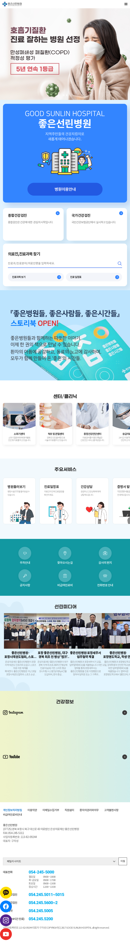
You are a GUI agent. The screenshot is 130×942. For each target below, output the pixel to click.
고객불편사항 (111, 810)
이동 (123, 861)
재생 (67, 95)
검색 (119, 263)
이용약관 (32, 810)
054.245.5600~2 (43, 903)
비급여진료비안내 (12, 814)
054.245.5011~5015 (46, 895)
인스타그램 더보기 (124, 712)
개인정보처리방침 (12, 810)
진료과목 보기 (18, 277)
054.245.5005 (41, 911)
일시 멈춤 (63, 95)
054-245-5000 (41, 872)
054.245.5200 (41, 919)
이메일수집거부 (50, 810)
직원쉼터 (69, 810)
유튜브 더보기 (124, 756)
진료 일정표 (75, 277)
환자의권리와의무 (89, 810)
